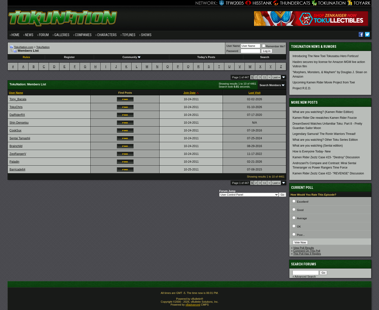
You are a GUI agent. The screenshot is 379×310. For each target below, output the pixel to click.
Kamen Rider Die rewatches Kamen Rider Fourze (325, 118)
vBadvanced (192, 304)
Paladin (14, 161)
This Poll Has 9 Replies (307, 253)
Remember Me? (273, 46)
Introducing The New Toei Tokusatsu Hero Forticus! (326, 56)
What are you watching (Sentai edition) (318, 145)
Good (300, 210)
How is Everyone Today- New (312, 151)
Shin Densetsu (18, 122)
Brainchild (15, 146)
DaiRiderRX (17, 115)
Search (264, 57)
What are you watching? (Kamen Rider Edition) (323, 112)
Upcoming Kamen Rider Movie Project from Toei (324, 82)
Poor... (301, 234)
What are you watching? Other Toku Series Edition (325, 139)
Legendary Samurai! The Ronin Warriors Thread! (324, 134)
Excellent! (303, 201)
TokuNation (43, 47)
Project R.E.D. (302, 88)
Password (232, 51)
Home (15, 35)
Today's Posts (206, 57)
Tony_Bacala (17, 99)
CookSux (15, 130)
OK (299, 226)
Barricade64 (17, 169)
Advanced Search (305, 276)
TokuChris (15, 107)
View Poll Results (303, 247)
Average (302, 218)
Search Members (270, 85)
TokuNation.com (23, 47)
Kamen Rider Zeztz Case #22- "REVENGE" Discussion (328, 173)
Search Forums (303, 264)
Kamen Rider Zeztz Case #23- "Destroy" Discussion (326, 157)
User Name (233, 45)
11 (264, 77)
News (29, 35)
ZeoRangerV (17, 154)
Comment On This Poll (306, 250)
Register (69, 57)
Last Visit (255, 92)
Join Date (189, 92)
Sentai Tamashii (19, 138)
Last (276, 77)
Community (132, 57)
